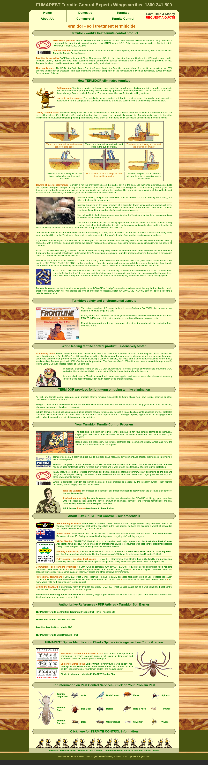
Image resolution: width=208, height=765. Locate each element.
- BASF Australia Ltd (75, 612)
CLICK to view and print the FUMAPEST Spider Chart (88, 674)
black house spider (101, 666)
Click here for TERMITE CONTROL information (104, 731)
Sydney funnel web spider (114, 664)
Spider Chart (92, 664)
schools (167, 569)
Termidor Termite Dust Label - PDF (54, 627)
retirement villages (141, 569)
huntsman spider (94, 669)
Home (156, 750)
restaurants (52, 569)
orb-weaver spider (113, 669)
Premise (139, 70)
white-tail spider (82, 666)
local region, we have (126, 526)
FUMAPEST (100, 523)
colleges (40, 572)
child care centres (104, 569)
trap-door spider (76, 669)
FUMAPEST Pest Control (96, 516)
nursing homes (122, 569)
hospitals (88, 569)
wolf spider (118, 666)
